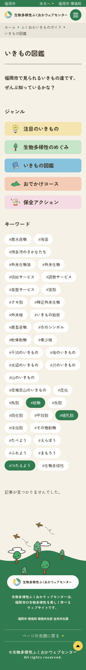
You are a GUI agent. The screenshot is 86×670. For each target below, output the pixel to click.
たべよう (19, 440)
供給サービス (23, 277)
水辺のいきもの (25, 365)
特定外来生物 (48, 302)
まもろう (48, 453)
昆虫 (64, 390)
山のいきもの (23, 377)
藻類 (52, 289)
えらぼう (48, 440)
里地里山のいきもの (28, 390)
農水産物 (19, 239)
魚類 (58, 402)
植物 (37, 402)
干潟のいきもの (25, 352)
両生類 (17, 415)
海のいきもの (64, 352)
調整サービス (60, 277)
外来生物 (52, 264)
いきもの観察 (48, 314)
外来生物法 (21, 264)
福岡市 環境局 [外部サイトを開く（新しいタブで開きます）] (69, 3)
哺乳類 (68, 415)
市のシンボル (52, 327)
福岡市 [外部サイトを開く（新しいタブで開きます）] (10, 3)
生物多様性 (54, 465)
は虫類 (17, 427)
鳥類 (15, 402)
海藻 (44, 239)
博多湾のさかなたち (28, 252)
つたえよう (21, 465)
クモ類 (17, 302)
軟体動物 (19, 339)
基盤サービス (23, 289)
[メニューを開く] (75, 15)
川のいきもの (64, 365)
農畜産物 (19, 327)
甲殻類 (42, 415)
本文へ (44, 3)
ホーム (10, 27)
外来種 (17, 314)
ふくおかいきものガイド (41, 27)
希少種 (46, 339)
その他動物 (46, 427)
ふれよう (19, 453)
